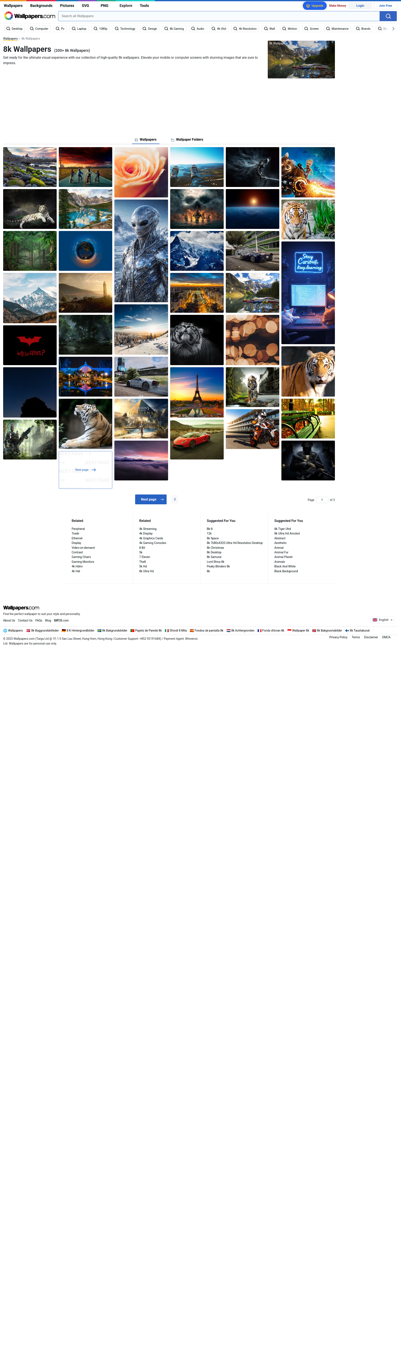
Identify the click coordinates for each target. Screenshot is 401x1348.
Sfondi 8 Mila (178, 630)
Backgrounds (41, 5)
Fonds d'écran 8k (273, 630)
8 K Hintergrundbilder (80, 630)
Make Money (337, 5)
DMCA (386, 637)
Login (360, 6)
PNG (104, 5)
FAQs (38, 620)
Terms (356, 637)
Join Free (385, 6)
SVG (85, 5)
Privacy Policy (338, 637)
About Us (9, 620)
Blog (48, 620)
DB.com (61, 620)
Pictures (67, 5)
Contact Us (25, 620)
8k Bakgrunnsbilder (329, 630)
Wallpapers (13, 5)
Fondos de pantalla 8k (209, 630)
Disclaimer (371, 637)
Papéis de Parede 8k (148, 630)
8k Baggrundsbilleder (45, 630)
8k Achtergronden (242, 630)
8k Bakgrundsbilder (114, 630)
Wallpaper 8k (300, 630)
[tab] (145, 139)
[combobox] (219, 16)
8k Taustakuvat (360, 630)
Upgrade (317, 6)
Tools (144, 5)
